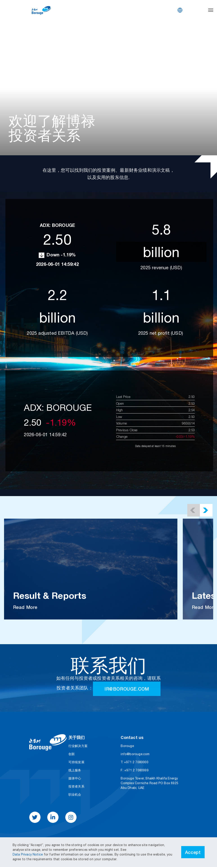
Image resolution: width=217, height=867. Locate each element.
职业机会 (74, 794)
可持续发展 (76, 762)
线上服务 (74, 770)
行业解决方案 (78, 746)
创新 (71, 754)
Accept (193, 852)
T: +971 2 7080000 (134, 762)
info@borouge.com (135, 754)
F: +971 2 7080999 (134, 770)
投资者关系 (76, 786)
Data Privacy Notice (28, 854)
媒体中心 (74, 778)
